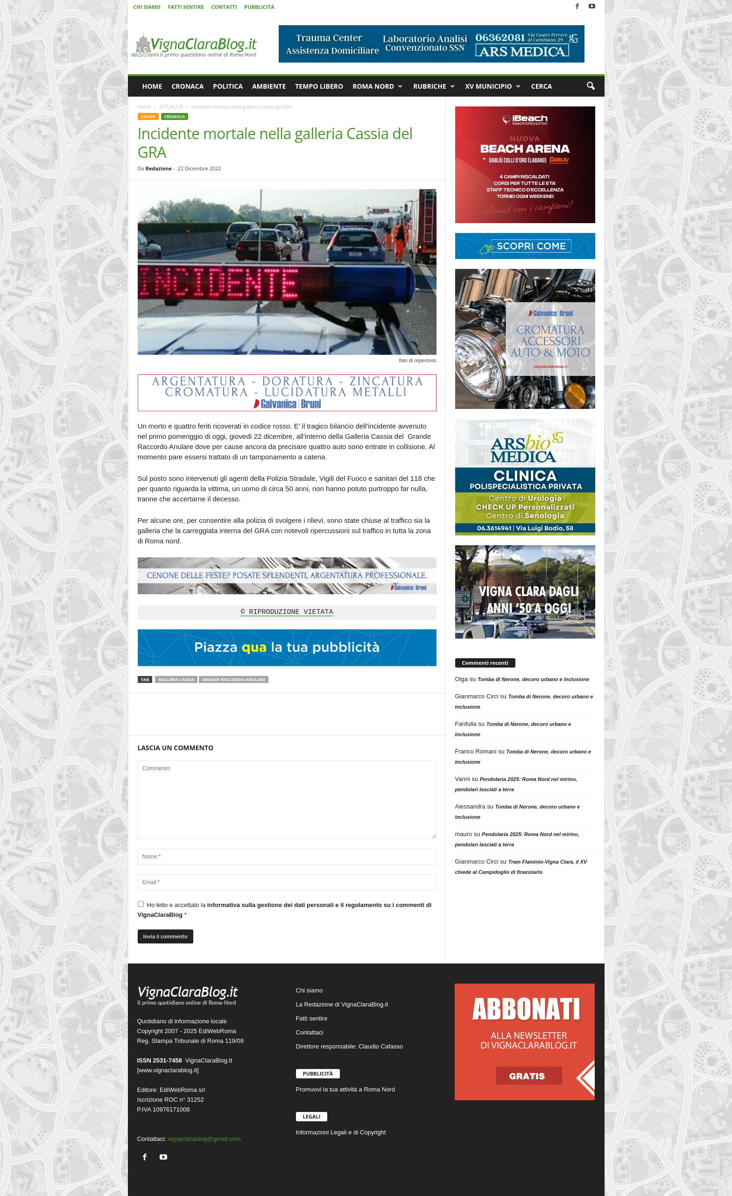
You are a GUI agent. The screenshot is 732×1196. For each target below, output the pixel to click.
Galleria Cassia (176, 679)
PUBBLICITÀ (259, 6)
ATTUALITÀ (171, 107)
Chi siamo (309, 990)
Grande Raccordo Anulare (234, 679)
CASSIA (148, 116)
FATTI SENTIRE (186, 6)
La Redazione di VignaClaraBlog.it (342, 1004)
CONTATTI (224, 6)
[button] (590, 86)
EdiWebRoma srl (182, 1089)
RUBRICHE (434, 86)
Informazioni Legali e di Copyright (341, 1132)
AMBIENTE (269, 86)
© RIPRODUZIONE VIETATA (286, 612)
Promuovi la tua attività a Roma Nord (345, 1089)
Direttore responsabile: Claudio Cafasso (349, 1046)
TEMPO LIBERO (319, 86)
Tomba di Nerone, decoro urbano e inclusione (533, 679)
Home (144, 107)
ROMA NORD (377, 86)
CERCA (541, 86)
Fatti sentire (312, 1018)
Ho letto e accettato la (285, 909)
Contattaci (310, 1032)
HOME (152, 86)
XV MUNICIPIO (493, 86)
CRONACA (187, 86)
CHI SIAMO (147, 6)
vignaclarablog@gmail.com (204, 1138)
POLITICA (228, 86)
